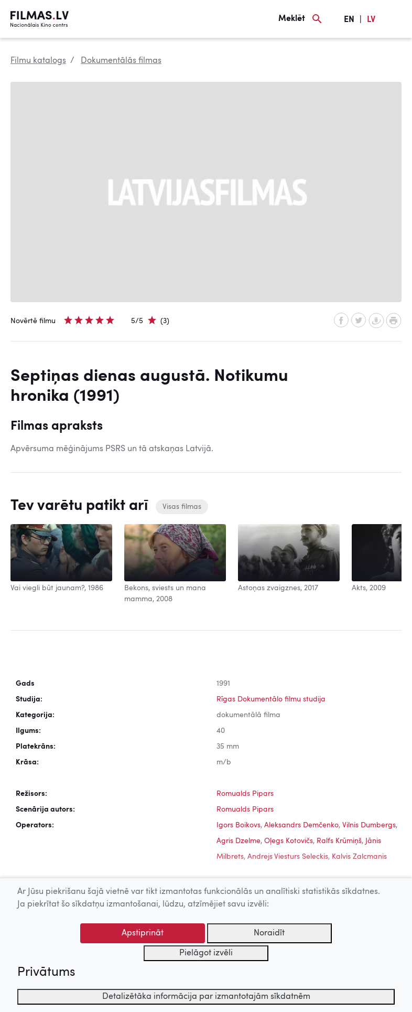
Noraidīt (269, 933)
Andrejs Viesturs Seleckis (287, 856)
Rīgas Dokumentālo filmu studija (271, 699)
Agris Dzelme (238, 841)
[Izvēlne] (396, 19)
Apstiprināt (143, 933)
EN (349, 20)
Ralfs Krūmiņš (339, 841)
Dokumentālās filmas (121, 61)
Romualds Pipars (245, 793)
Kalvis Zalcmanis (359, 856)
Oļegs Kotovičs (288, 841)
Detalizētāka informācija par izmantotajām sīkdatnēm (206, 997)
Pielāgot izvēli (206, 953)
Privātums (46, 972)
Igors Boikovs (238, 825)
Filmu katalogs (38, 61)
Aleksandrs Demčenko (301, 825)
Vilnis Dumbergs (369, 825)
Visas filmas (181, 506)
